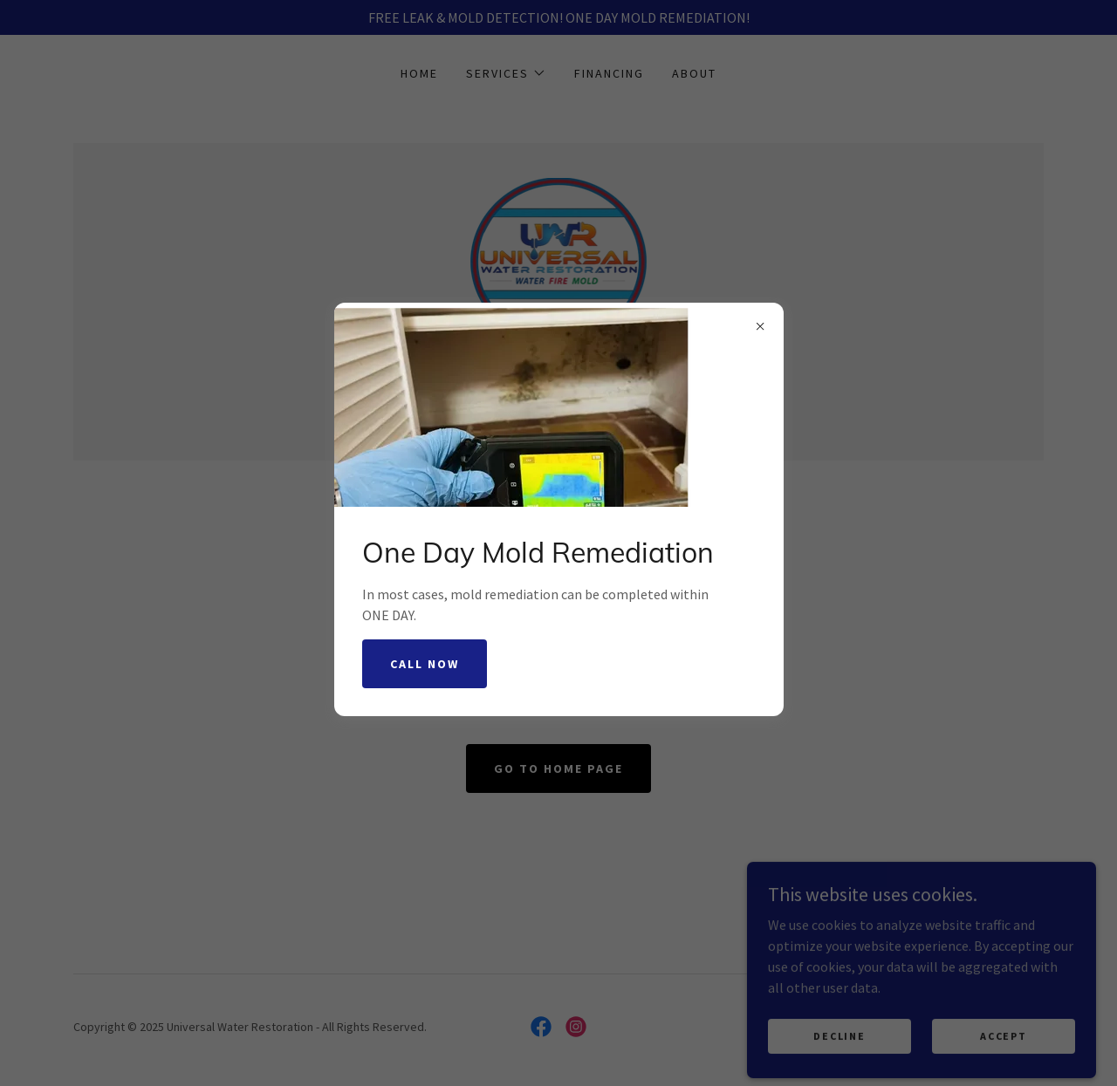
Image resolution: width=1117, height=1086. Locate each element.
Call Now (424, 664)
